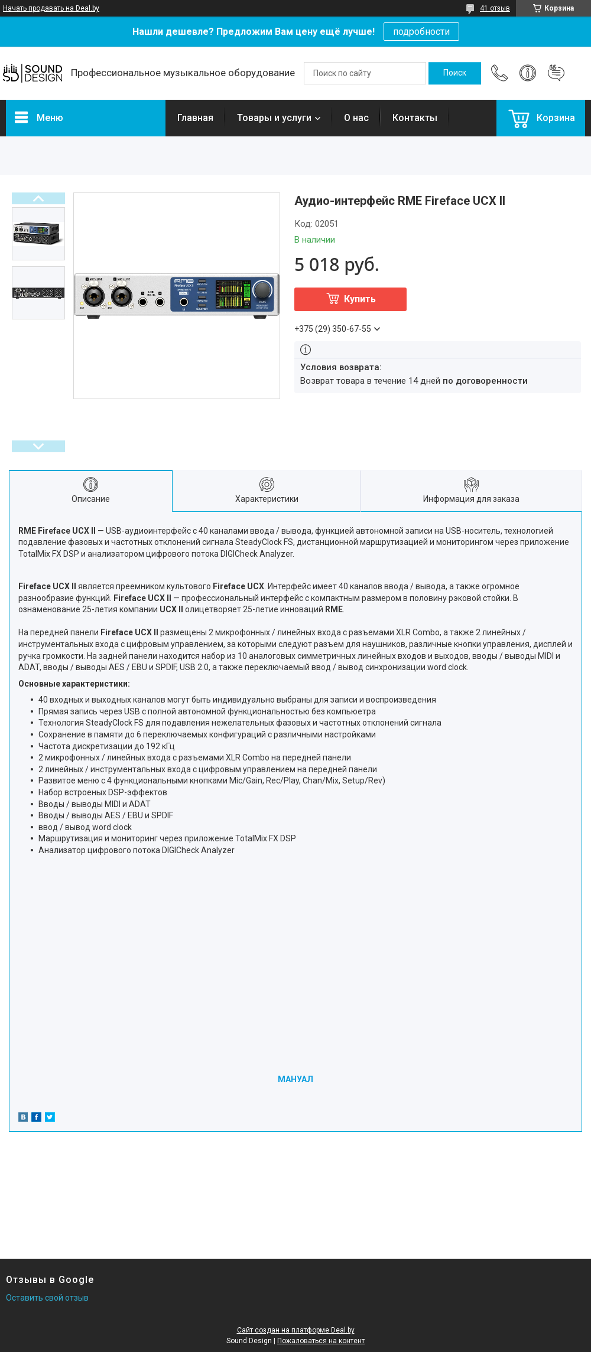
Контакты (414, 117)
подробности (421, 31)
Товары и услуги (274, 117)
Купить (360, 299)
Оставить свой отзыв (47, 1297)
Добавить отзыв (556, 73)
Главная (195, 117)
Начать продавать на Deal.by (51, 8)
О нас (356, 117)
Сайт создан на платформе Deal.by (296, 1330)
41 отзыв (495, 8)
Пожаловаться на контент (321, 1341)
